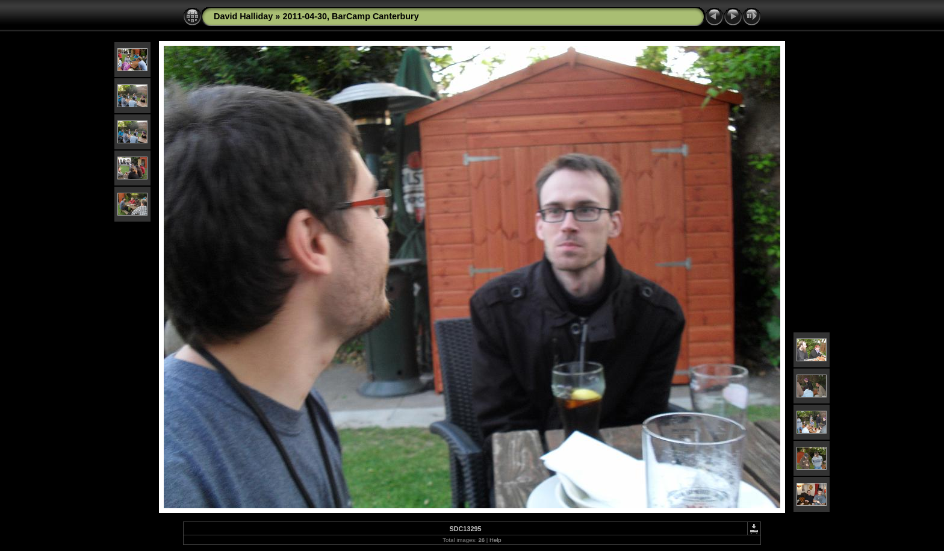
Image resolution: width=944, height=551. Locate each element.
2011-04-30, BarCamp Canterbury (350, 16)
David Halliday (243, 16)
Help (495, 540)
